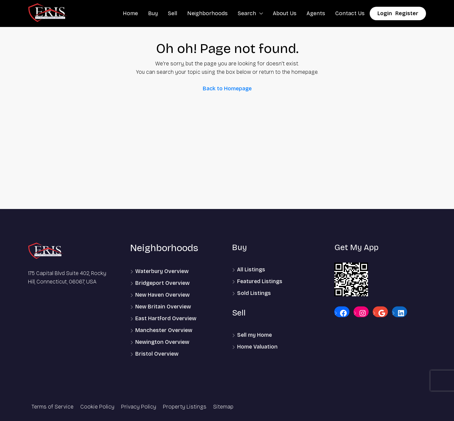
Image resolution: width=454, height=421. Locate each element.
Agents (316, 13)
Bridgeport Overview (162, 283)
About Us (284, 13)
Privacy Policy (138, 406)
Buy (153, 13)
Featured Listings (259, 281)
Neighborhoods (207, 13)
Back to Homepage (227, 88)
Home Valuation (257, 346)
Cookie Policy (97, 406)
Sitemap (223, 406)
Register (406, 13)
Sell (172, 13)
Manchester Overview (163, 330)
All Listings (251, 269)
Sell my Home (254, 335)
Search (247, 13)
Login (384, 13)
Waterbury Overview (162, 271)
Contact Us (350, 13)
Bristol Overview (156, 354)
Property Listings (184, 406)
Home (130, 13)
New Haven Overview (162, 295)
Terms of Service (52, 406)
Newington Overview (162, 342)
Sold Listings (254, 293)
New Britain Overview (163, 306)
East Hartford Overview (165, 318)
